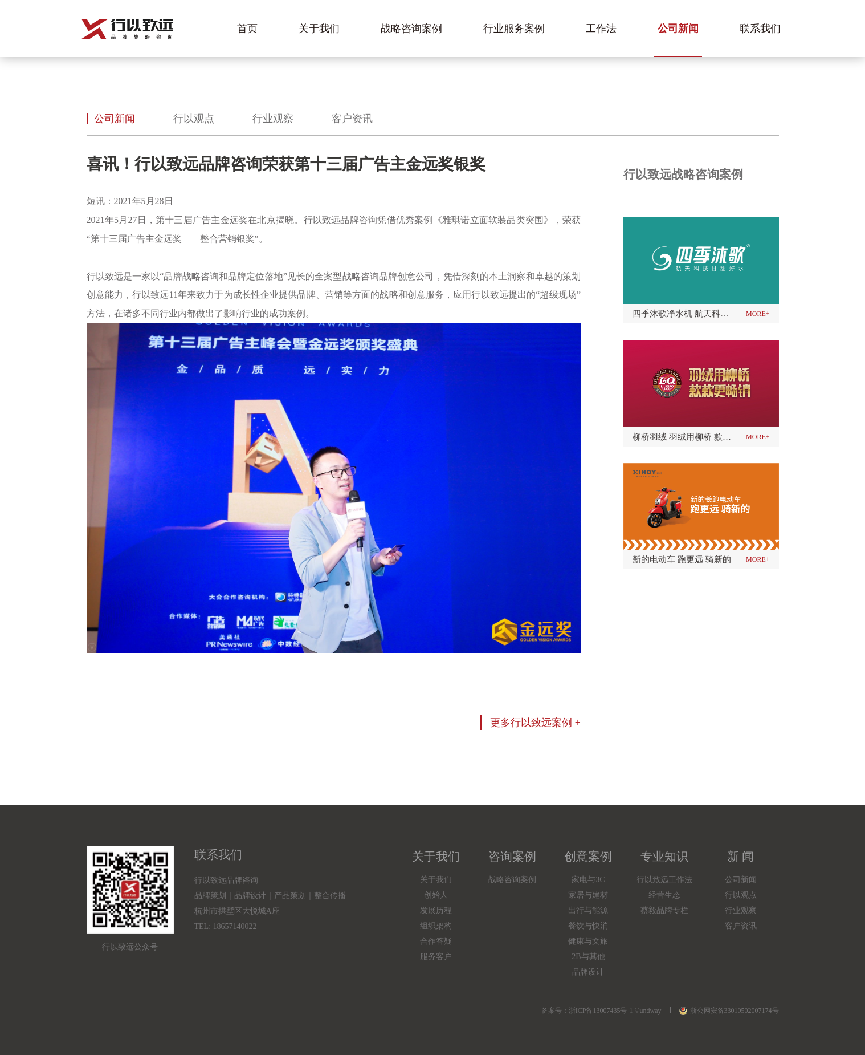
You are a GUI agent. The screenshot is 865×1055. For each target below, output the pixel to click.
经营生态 (664, 895)
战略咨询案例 (411, 28)
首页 (247, 28)
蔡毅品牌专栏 (664, 910)
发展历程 (436, 910)
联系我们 (760, 28)
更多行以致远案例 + (535, 722)
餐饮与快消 (588, 926)
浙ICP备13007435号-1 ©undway (615, 1011)
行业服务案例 (514, 28)
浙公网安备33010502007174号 (729, 1011)
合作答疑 (436, 941)
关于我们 (319, 28)
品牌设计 (588, 972)
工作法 (601, 28)
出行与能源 (588, 910)
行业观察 (272, 118)
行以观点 (193, 118)
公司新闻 (678, 28)
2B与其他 (588, 956)
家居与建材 (588, 895)
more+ (757, 314)
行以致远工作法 (664, 879)
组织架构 (436, 926)
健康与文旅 (588, 941)
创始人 (436, 895)
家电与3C (588, 879)
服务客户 (436, 956)
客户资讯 (352, 118)
